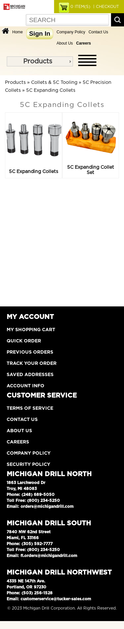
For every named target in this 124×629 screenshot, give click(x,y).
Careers (18, 442)
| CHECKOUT (105, 7)
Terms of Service (30, 408)
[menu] (40, 61)
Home (17, 32)
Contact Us (98, 32)
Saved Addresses (30, 374)
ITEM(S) (80, 7)
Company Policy (71, 32)
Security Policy (28, 464)
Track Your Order (32, 363)
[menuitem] (39, 61)
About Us (65, 43)
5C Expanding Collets (50, 90)
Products (37, 61)
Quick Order (24, 341)
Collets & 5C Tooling (54, 82)
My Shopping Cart (31, 330)
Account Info (25, 386)
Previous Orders (30, 352)
